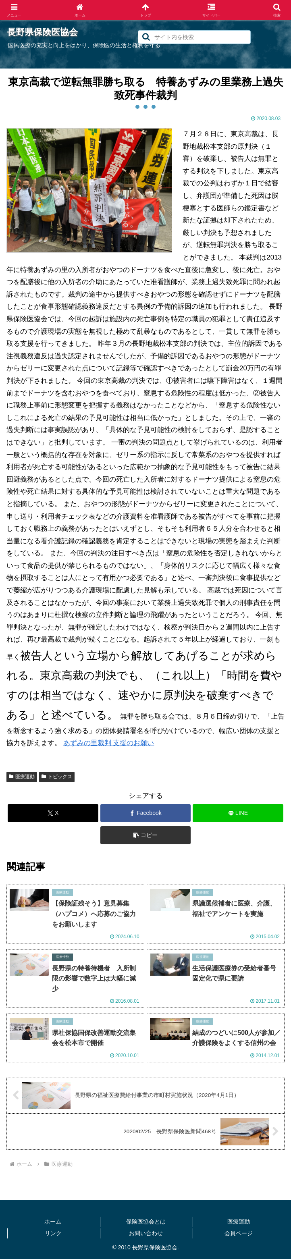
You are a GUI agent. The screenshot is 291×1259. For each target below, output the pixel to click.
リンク (53, 1233)
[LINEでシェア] (238, 813)
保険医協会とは (146, 1221)
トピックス (57, 776)
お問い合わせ (146, 1233)
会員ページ (238, 1233)
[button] (146, 37)
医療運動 (22, 776)
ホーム (52, 1221)
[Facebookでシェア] (145, 813)
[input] (194, 37)
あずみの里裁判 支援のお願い (108, 743)
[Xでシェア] (53, 813)
